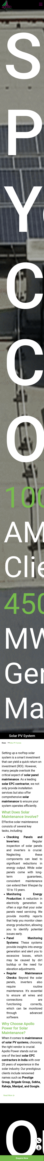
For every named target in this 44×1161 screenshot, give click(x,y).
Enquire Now (22, 1158)
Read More (8, 1095)
